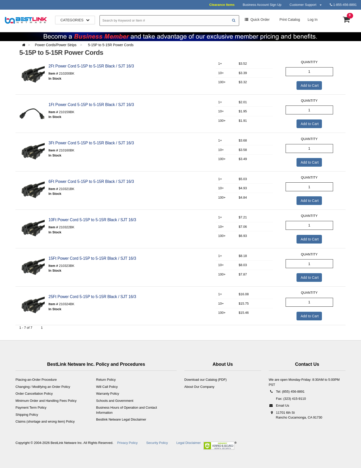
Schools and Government (115, 401)
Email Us (279, 405)
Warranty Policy (107, 393)
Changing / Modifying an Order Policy (42, 387)
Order (257, 20)
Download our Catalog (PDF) (205, 380)
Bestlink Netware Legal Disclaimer (121, 419)
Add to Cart (309, 85)
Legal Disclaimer (188, 443)
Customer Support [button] (306, 5)
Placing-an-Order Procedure (36, 380)
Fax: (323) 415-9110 (290, 399)
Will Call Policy (107, 387)
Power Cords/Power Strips (56, 45)
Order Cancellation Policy (34, 393)
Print (289, 20)
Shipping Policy (26, 415)
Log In (313, 20)
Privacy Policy (127, 443)
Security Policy (157, 443)
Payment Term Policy (30, 407)
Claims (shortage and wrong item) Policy (45, 421)
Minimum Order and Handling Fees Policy (46, 401)
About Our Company (199, 387)
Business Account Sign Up (262, 5)
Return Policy (106, 380)
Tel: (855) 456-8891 (287, 391)
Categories (75, 20)
